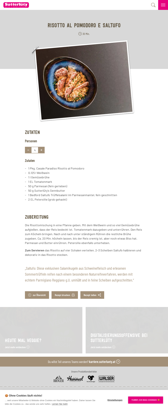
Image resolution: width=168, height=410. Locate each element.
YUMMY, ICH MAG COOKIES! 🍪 (145, 400)
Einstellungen (114, 400)
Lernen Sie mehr (60, 404)
